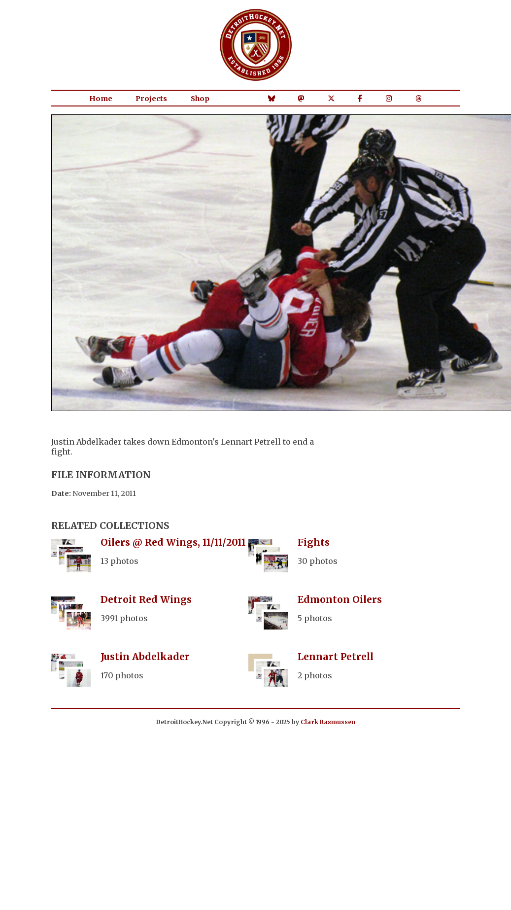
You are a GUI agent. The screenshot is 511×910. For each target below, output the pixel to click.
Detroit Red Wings (146, 599)
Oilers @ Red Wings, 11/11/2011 (173, 542)
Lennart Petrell (336, 657)
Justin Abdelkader (145, 657)
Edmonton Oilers (340, 599)
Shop (200, 98)
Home (100, 98)
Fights (314, 542)
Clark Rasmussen (328, 722)
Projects (151, 98)
